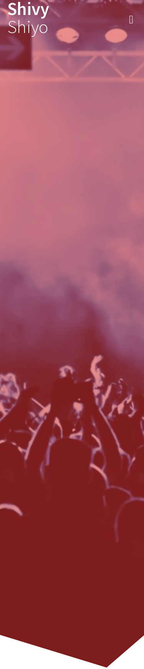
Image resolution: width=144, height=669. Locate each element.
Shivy (28, 18)
